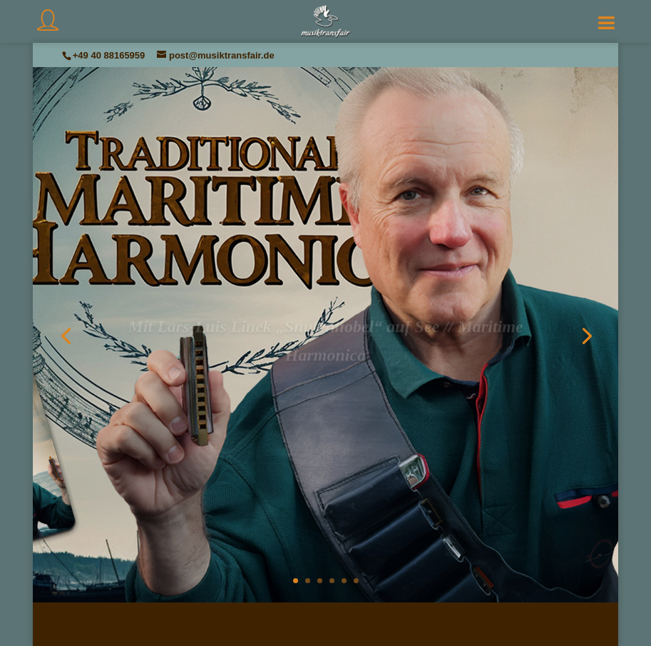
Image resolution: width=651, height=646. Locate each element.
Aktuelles (325, 384)
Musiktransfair (316, 384)
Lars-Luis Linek (330, 384)
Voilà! (325, 400)
